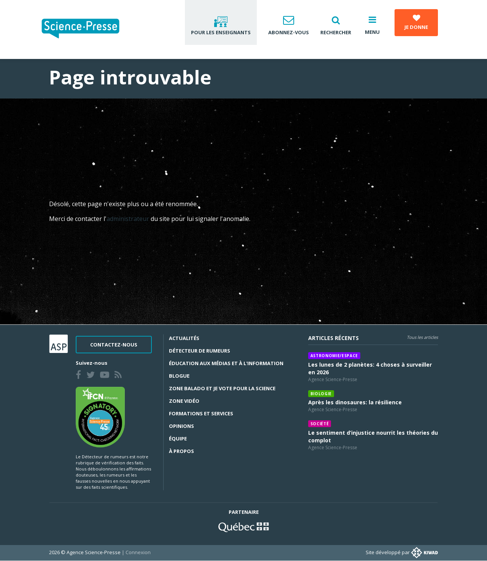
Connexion (138, 552)
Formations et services (201, 413)
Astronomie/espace (334, 355)
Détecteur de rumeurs (199, 350)
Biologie (321, 393)
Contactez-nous (113, 344)
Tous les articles (422, 337)
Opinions (181, 426)
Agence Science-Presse (332, 379)
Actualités (184, 338)
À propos (181, 451)
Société (319, 423)
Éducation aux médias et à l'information (226, 363)
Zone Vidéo (184, 400)
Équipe (178, 438)
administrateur (129, 219)
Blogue (179, 375)
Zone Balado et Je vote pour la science (222, 388)
